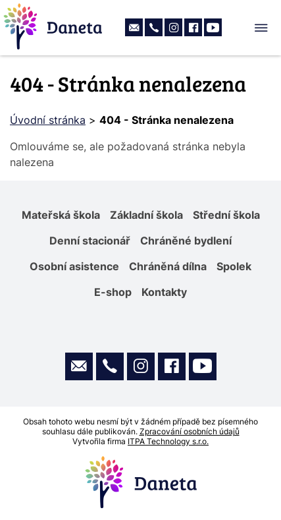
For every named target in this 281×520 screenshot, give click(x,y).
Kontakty (164, 292)
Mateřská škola (61, 214)
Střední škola (226, 214)
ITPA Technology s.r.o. (168, 441)
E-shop (113, 292)
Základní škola (146, 214)
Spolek (234, 266)
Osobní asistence (74, 266)
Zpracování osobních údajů (190, 431)
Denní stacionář (89, 240)
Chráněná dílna (168, 266)
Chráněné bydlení (186, 240)
